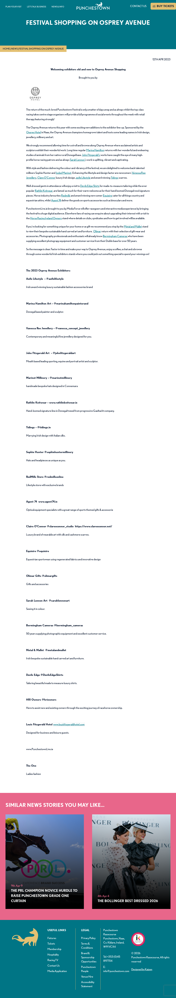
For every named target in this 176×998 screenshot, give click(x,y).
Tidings (114, 177)
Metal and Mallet (133, 226)
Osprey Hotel (33, 132)
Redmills (65, 195)
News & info (58, 6)
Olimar (97, 231)
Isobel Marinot (63, 172)
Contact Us (53, 965)
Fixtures (51, 938)
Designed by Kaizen (141, 969)
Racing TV (52, 960)
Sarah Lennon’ (77, 159)
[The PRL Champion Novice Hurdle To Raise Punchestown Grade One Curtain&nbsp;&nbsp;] (45, 861)
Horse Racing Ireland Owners (46, 218)
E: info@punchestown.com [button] (116, 969)
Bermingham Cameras (115, 236)
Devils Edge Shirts (89, 186)
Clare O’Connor (46, 177)
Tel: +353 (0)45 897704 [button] (111, 958)
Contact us (138, 6)
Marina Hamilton (95, 150)
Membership (54, 949)
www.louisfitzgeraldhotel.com (69, 724)
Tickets (51, 943)
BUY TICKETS (163, 6)
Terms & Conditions (87, 945)
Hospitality (53, 954)
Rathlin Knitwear (44, 190)
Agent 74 (56, 200)
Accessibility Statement (87, 984)
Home (6, 48)
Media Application (57, 971)
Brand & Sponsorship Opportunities (88, 957)
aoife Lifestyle (83, 177)
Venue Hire (87, 976)
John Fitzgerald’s (91, 155)
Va (133, 172)
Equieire (107, 195)
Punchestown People (88, 969)
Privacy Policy (88, 938)
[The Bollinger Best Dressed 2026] (131, 861)
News (14, 48)
